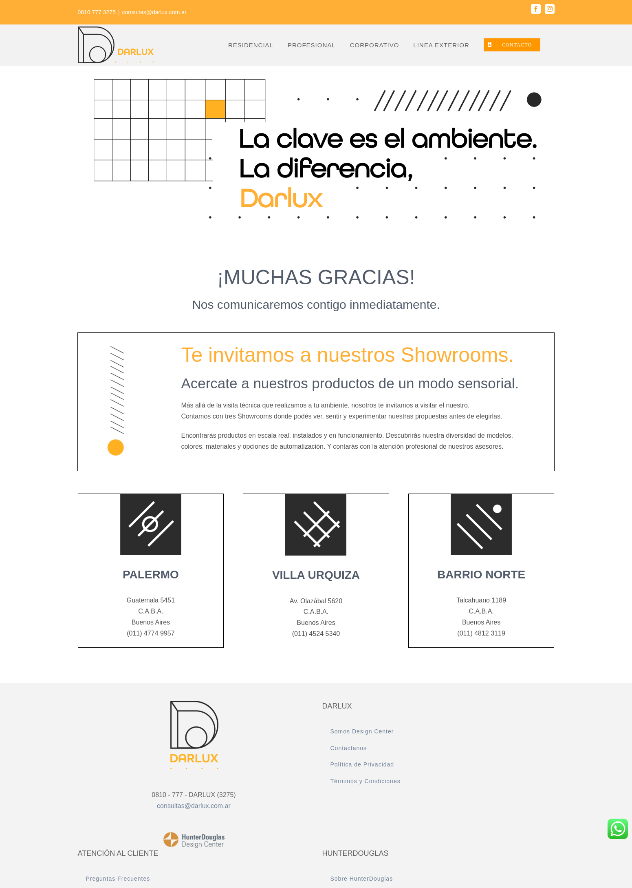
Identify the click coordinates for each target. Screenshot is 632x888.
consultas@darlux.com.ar (154, 12)
